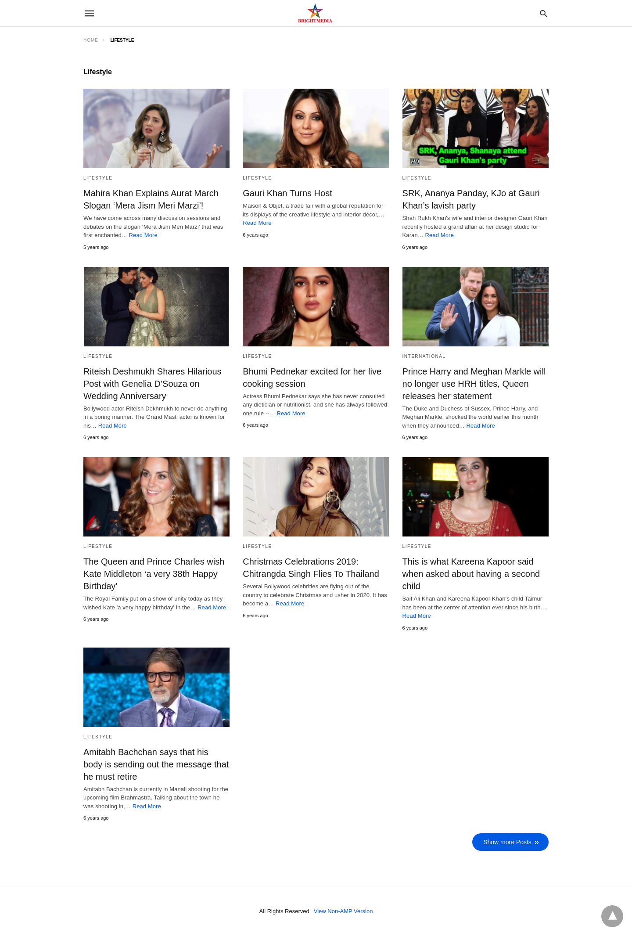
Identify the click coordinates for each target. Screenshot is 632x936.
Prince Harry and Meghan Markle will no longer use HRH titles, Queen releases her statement (474, 384)
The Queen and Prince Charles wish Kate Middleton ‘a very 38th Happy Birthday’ (153, 574)
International (424, 356)
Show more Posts (507, 842)
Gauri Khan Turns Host (287, 193)
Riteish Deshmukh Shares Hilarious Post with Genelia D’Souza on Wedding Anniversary (152, 384)
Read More (143, 235)
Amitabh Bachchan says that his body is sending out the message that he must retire (156, 764)
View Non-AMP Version (343, 911)
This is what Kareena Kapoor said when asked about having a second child (471, 574)
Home (90, 40)
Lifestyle (97, 178)
